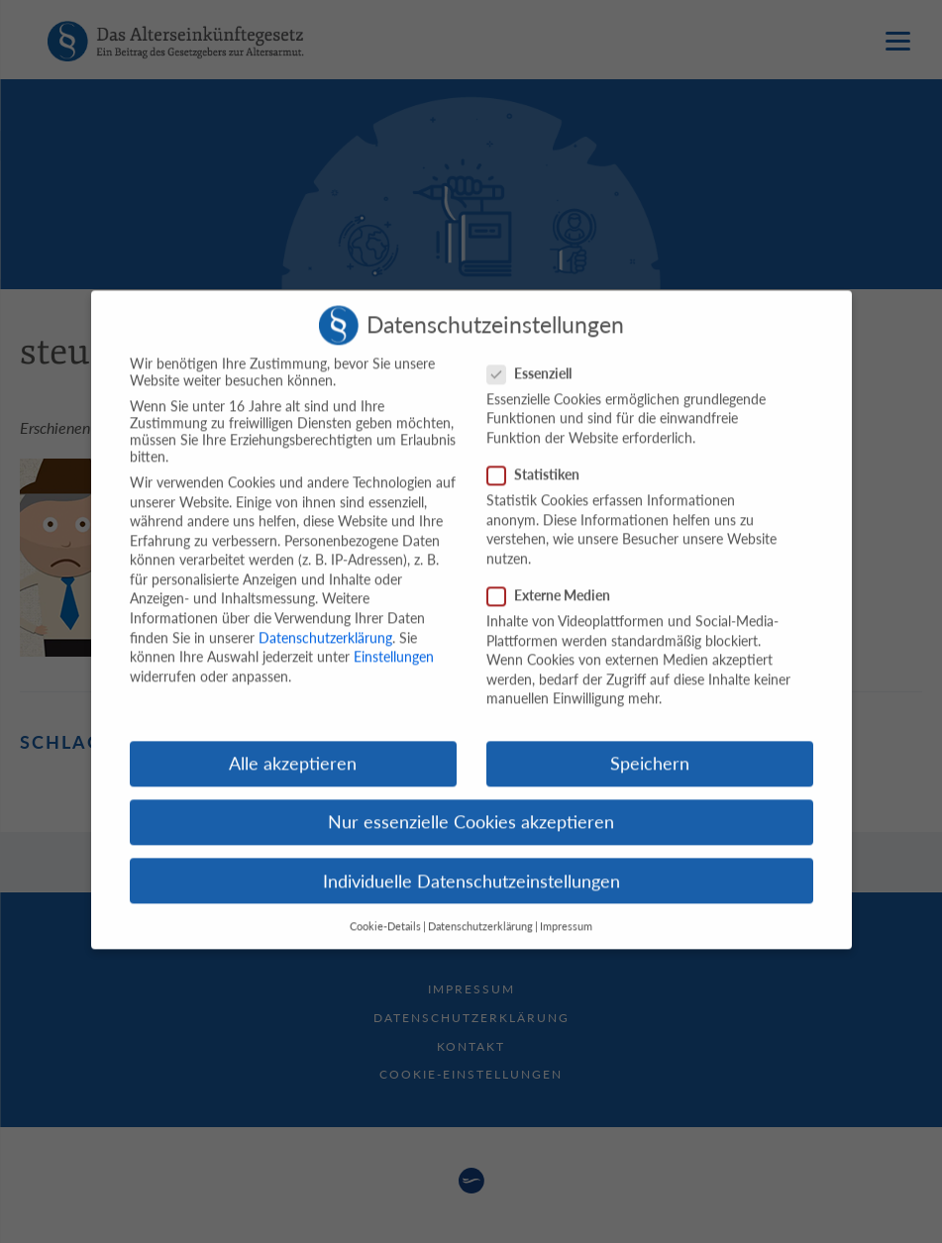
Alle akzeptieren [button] (293, 746)
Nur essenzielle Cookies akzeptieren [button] (471, 804)
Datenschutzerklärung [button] (480, 909)
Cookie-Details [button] (385, 909)
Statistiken (539, 457)
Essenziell (535, 356)
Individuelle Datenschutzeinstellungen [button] (471, 863)
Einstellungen (394, 639)
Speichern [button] (649, 746)
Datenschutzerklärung (325, 619)
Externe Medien (554, 578)
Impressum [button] (566, 909)
